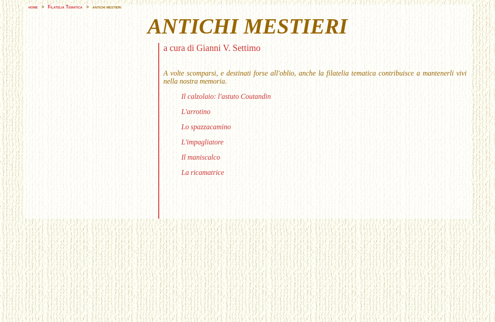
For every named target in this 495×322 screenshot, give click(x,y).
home (33, 6)
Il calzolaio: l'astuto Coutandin (226, 96)
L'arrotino (196, 111)
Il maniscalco (201, 157)
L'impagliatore (203, 142)
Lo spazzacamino (206, 127)
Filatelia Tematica (65, 6)
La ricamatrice (203, 172)
